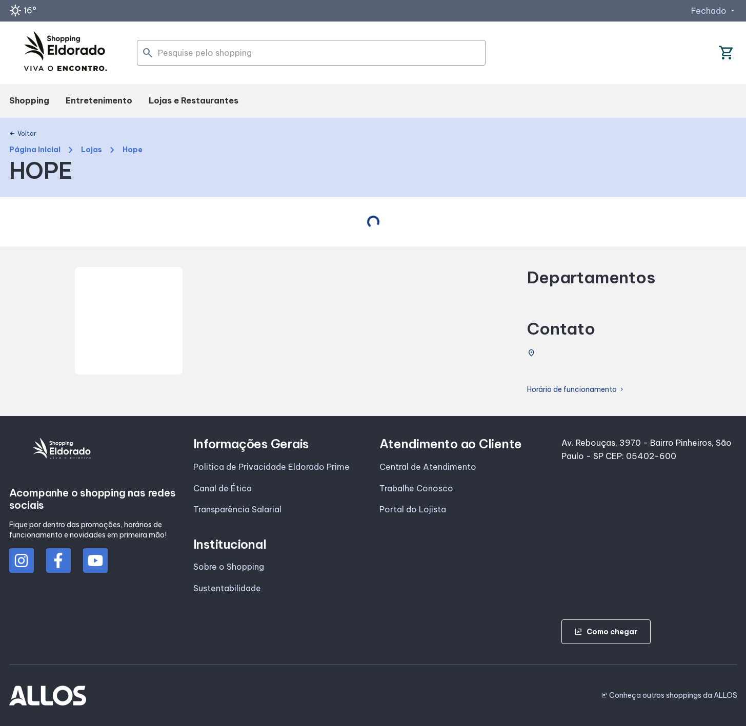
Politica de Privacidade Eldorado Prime (271, 467)
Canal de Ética (222, 488)
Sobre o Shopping (228, 567)
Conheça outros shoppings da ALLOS (669, 695)
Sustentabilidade (227, 588)
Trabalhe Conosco (416, 488)
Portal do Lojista (412, 509)
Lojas (91, 150)
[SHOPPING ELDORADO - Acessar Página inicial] (65, 53)
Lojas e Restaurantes (193, 100)
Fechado (714, 11)
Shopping (29, 100)
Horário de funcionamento (576, 389)
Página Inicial (35, 150)
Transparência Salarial (237, 509)
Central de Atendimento (427, 467)
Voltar (22, 133)
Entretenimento (99, 100)
